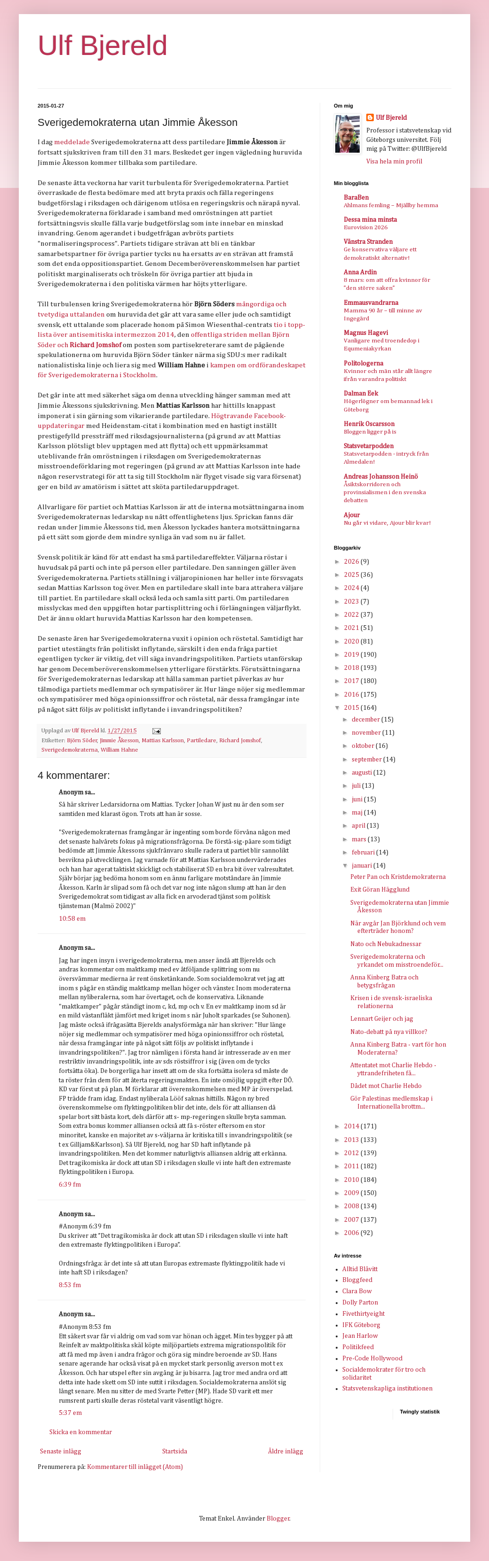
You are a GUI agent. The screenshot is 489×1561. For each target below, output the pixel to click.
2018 (352, 668)
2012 (352, 1153)
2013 (352, 1140)
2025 (352, 575)
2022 (352, 615)
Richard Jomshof (240, 741)
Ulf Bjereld (103, 45)
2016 (352, 694)
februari (364, 852)
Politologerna (363, 363)
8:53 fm (70, 1285)
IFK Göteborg (361, 1325)
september (367, 759)
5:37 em (70, 1413)
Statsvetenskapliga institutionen (387, 1388)
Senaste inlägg (60, 1451)
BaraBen (356, 197)
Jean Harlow (360, 1336)
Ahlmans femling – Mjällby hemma (391, 205)
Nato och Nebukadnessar (385, 944)
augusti (362, 772)
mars (360, 839)
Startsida (174, 1451)
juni (358, 799)
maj (358, 812)
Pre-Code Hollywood (372, 1358)
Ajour (352, 515)
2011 (352, 1166)
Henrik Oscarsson (369, 424)
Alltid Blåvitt (360, 1269)
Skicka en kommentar (80, 1432)
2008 (352, 1206)
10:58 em (72, 919)
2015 (352, 708)
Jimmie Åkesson (119, 741)
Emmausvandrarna (371, 303)
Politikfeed (358, 1347)
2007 (352, 1220)
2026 (352, 562)
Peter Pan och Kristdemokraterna (398, 877)
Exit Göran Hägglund (380, 889)
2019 (352, 655)
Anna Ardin (360, 272)
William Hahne (119, 750)
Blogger (278, 1518)
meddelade (72, 142)
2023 (352, 601)
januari (362, 865)
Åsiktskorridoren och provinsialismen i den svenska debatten (385, 493)
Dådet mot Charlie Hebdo (386, 1086)
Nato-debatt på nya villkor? (388, 1032)
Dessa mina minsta (370, 220)
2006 (352, 1233)
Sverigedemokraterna (69, 750)
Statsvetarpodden (369, 446)
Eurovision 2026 (365, 228)
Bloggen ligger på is (370, 432)
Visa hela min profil (394, 161)
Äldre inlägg (285, 1451)
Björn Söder (82, 741)
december (366, 719)
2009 (352, 1193)
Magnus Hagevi (366, 333)
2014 (352, 1126)
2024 (352, 588)
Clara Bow (357, 1291)
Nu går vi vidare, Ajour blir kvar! (387, 523)
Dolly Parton (360, 1302)
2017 (352, 681)
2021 (352, 628)
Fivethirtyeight (363, 1314)
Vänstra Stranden (368, 242)
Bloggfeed (357, 1280)
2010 (352, 1180)
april (359, 826)
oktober (364, 746)
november (367, 733)
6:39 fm (70, 1184)
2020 (352, 641)
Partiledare (201, 741)
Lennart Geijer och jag (381, 1019)
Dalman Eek (361, 393)
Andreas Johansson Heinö (381, 477)
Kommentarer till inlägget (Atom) (135, 1467)
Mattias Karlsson (163, 741)
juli (357, 786)
